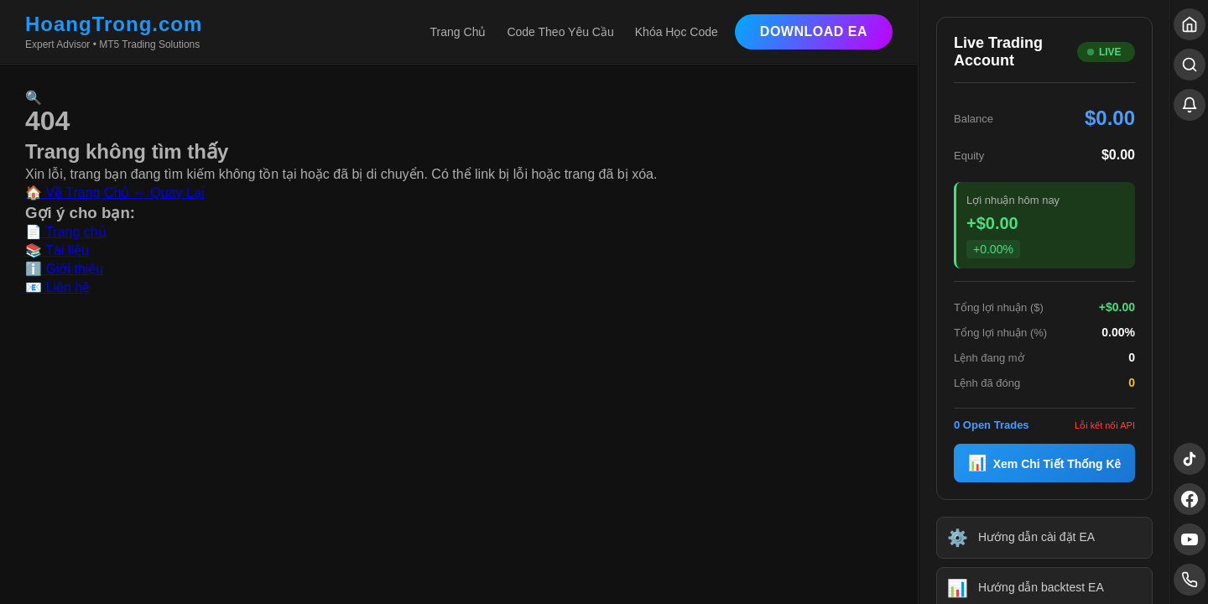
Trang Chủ (458, 32)
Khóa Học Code (676, 32)
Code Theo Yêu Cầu (560, 32)
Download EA (813, 31)
